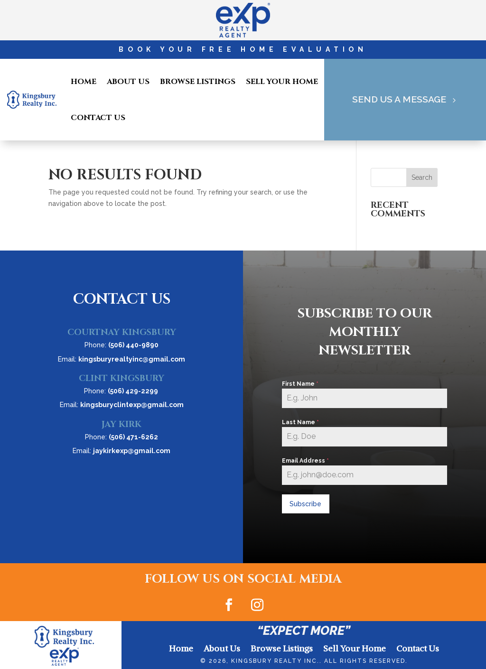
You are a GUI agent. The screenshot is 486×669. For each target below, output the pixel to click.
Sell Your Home (282, 81)
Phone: (121, 345)
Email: (121, 359)
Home (83, 81)
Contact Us (98, 117)
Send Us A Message (399, 99)
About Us (128, 81)
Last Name (300, 422)
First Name (300, 384)
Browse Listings (197, 81)
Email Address (305, 460)
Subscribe (305, 504)
